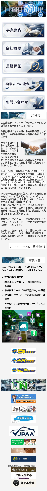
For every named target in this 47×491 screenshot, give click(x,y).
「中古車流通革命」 (32, 294)
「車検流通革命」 (29, 290)
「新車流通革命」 (34, 281)
